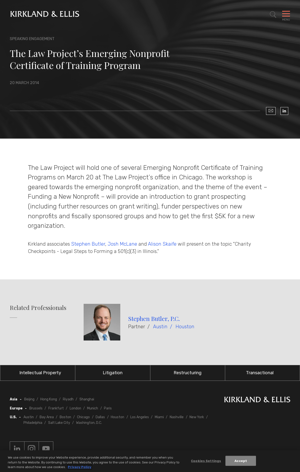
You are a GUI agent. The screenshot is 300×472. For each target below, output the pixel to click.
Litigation (112, 372)
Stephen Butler (88, 244)
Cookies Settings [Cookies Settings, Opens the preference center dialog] (206, 460)
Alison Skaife (162, 244)
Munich (92, 408)
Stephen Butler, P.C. (154, 318)
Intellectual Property (40, 372)
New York (196, 417)
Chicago (83, 417)
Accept (240, 460)
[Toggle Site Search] (273, 14)
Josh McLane (122, 244)
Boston (65, 417)
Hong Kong (48, 399)
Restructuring (187, 372)
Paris (108, 408)
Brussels (36, 408)
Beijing (29, 399)
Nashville (177, 417)
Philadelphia (32, 423)
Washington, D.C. (89, 423)
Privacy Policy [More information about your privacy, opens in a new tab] (79, 467)
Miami (159, 417)
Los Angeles (139, 417)
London (75, 408)
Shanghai (86, 399)
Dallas (100, 417)
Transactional (260, 372)
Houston (185, 326)
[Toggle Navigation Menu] (286, 14)
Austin (160, 326)
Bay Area (47, 417)
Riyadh (68, 399)
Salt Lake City (59, 423)
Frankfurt (56, 408)
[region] (150, 461)
